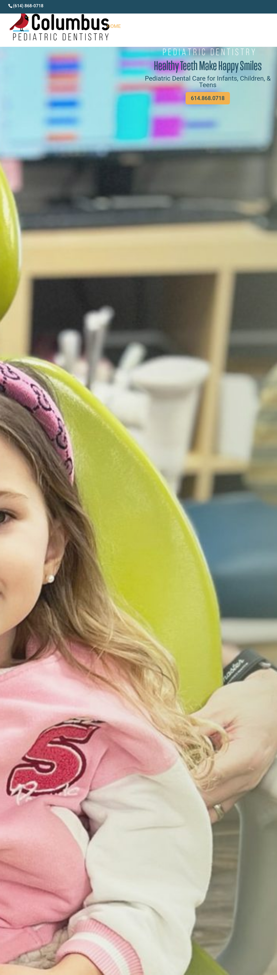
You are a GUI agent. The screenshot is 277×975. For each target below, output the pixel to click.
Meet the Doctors (181, 26)
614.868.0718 (208, 98)
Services (222, 26)
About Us (139, 26)
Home (114, 26)
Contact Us (254, 26)
